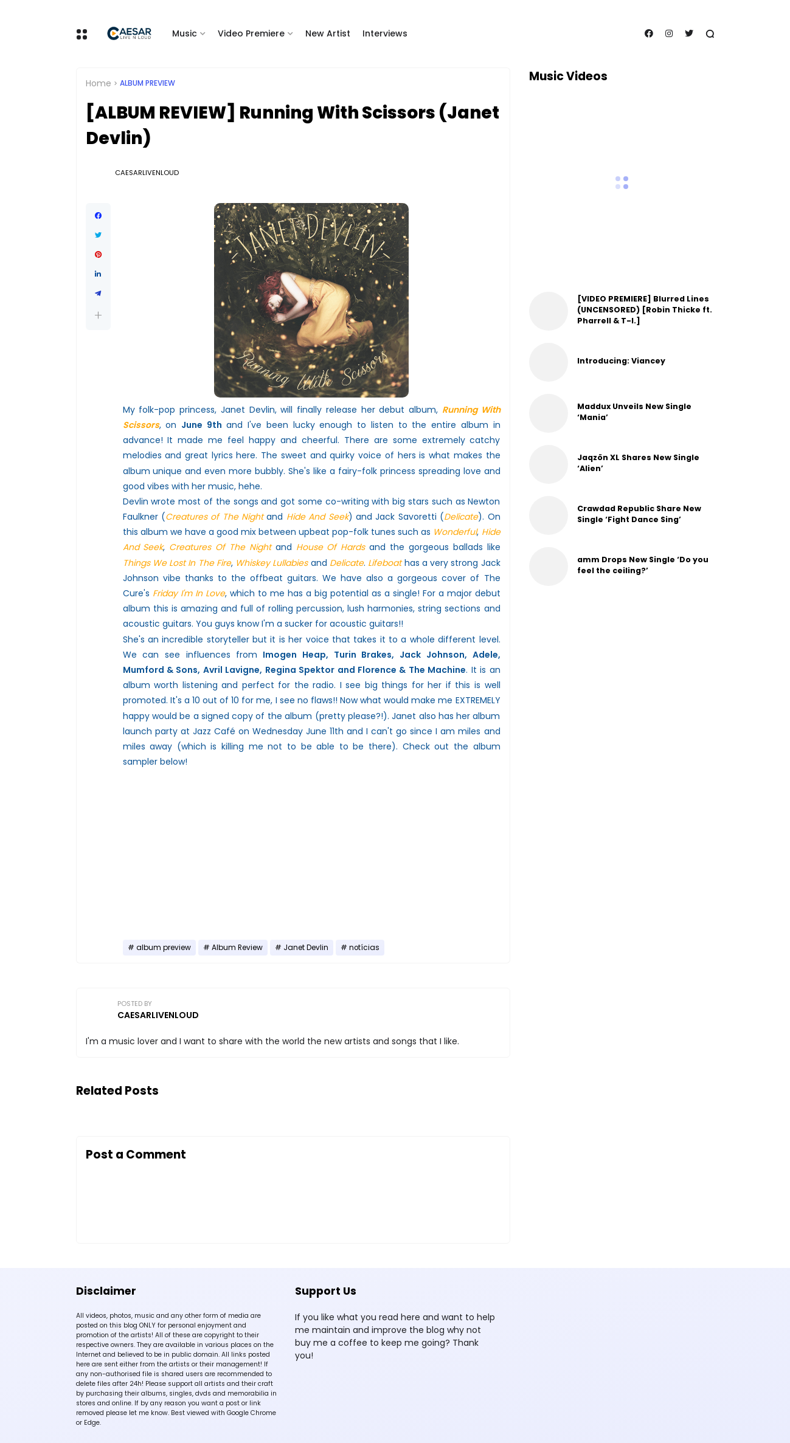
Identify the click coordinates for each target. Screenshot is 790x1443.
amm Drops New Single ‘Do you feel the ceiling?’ (643, 565)
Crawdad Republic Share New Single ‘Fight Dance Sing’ (639, 514)
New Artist (327, 33)
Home (98, 83)
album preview (147, 83)
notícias (364, 947)
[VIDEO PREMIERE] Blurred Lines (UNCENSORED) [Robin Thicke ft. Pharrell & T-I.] (644, 310)
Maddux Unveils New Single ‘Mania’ (634, 411)
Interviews (384, 33)
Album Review (237, 947)
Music (184, 33)
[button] (98, 315)
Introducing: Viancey (621, 361)
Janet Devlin (305, 947)
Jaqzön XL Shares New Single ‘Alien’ (638, 463)
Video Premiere (251, 33)
